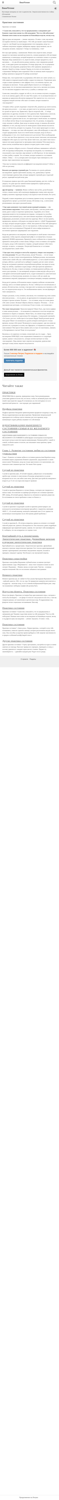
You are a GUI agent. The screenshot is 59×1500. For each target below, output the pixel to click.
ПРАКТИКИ (8, 392)
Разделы (33, 659)
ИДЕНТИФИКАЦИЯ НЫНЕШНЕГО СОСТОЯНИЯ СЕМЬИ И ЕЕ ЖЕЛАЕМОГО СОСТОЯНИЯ (26, 428)
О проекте (24, 659)
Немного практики (12, 575)
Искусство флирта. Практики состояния (23, 591)
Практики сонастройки (14, 558)
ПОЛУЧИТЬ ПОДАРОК (14, 361)
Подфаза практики (12, 409)
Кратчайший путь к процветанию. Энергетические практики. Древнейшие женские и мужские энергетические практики (28, 539)
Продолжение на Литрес (14, 375)
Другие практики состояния (17, 641)
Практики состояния (13, 608)
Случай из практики (13, 470)
